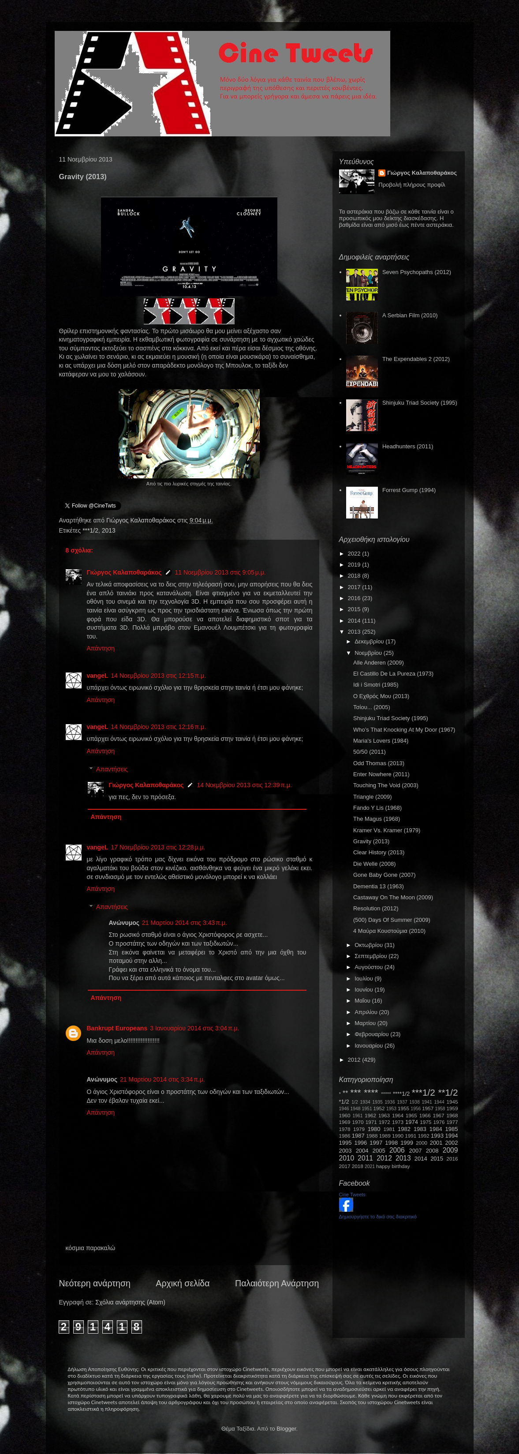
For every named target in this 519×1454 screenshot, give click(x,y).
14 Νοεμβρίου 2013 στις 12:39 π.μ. (244, 785)
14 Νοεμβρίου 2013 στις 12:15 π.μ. (158, 675)
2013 (109, 530)
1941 (427, 1102)
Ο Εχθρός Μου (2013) (381, 696)
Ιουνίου (364, 989)
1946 (344, 1108)
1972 (384, 1122)
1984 (435, 1129)
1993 (437, 1135)
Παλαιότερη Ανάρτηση (277, 1283)
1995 (345, 1142)
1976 (438, 1122)
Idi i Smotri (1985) (376, 684)
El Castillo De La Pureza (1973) (393, 673)
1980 (374, 1129)
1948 (356, 1108)
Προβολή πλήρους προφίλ (411, 184)
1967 (438, 1115)
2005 (379, 1150)
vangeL (97, 675)
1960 (345, 1115)
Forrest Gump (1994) (409, 490)
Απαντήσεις (112, 769)
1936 (390, 1102)
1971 (371, 1122)
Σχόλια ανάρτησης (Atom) (130, 1302)
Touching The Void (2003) (385, 785)
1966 (425, 1115)
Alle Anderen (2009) (378, 662)
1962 (370, 1115)
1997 (376, 1142)
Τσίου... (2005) (371, 707)
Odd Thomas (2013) (378, 763)
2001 (436, 1142)
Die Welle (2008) (374, 863)
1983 (420, 1129)
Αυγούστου (370, 967)
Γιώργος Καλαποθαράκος (141, 520)
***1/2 (90, 530)
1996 (360, 1142)
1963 (384, 1115)
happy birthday (393, 1166)
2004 (362, 1150)
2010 (347, 1158)
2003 (345, 1150)
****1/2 (401, 1093)
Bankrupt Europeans (117, 1028)
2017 (355, 587)
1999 (406, 1142)
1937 (402, 1102)
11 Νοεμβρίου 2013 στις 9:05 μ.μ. (220, 572)
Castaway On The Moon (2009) (393, 897)
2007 (415, 1150)
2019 (355, 564)
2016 (355, 598)
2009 (450, 1150)
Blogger (286, 1428)
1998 (391, 1142)
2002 (451, 1142)
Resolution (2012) (376, 908)
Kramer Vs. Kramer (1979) (386, 830)
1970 (358, 1122)
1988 (371, 1135)
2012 (355, 1059)
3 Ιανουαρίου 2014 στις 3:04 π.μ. (194, 1028)
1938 (415, 1102)
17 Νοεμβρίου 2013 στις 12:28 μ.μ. (158, 847)
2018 (355, 575)
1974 (411, 1122)
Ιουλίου (364, 978)
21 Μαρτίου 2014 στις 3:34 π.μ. (162, 1079)
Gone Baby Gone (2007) (384, 875)
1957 (427, 1108)
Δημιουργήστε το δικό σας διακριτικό (378, 1216)
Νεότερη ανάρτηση (95, 1283)
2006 (397, 1150)
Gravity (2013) (371, 841)
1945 (452, 1102)
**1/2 (448, 1092)
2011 (365, 1158)
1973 (397, 1122)
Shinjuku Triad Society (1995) (419, 402)
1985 (451, 1129)
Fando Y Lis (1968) (377, 807)
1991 (410, 1135)
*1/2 (344, 1101)
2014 (355, 620)
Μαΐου (363, 1000)
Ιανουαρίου (370, 1045)
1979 (359, 1129)
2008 (432, 1150)
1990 (397, 1135)
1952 (379, 1108)
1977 (452, 1122)
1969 (345, 1122)
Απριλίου (367, 1012)
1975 (425, 1122)
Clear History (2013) (378, 852)
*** (355, 1092)
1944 (439, 1102)
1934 (365, 1102)
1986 (345, 1135)
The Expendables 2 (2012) (416, 359)
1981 (389, 1129)
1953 (391, 1108)
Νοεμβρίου (369, 653)
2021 (370, 1166)
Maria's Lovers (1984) (380, 740)
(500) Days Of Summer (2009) (391, 920)
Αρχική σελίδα (182, 1283)
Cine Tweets (352, 1194)
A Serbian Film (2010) (410, 315)
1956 (416, 1108)
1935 (378, 1102)
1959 (452, 1108)
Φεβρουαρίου (372, 1034)
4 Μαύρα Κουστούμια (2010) (389, 931)
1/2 (354, 1102)
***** (386, 1094)
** (345, 1093)
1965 (411, 1115)
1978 (345, 1129)
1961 (357, 1115)
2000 (421, 1143)
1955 (403, 1108)
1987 (358, 1135)
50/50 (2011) (369, 751)
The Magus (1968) (376, 818)
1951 (367, 1108)
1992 (423, 1135)
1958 (440, 1108)
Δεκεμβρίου (370, 641)
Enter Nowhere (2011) (381, 774)
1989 (385, 1135)
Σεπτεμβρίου (371, 956)
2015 (355, 609)
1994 (451, 1135)
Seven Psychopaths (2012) (416, 272)
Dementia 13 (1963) (378, 886)
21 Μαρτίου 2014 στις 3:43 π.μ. (184, 922)
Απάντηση (101, 648)
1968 (452, 1115)
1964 (397, 1115)
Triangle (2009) (372, 796)
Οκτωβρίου (369, 945)
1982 (404, 1129)
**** (371, 1092)
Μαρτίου (366, 1023)
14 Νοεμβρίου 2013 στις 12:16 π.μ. (158, 726)
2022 (355, 553)
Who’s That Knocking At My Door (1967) (404, 729)
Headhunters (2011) (407, 446)
